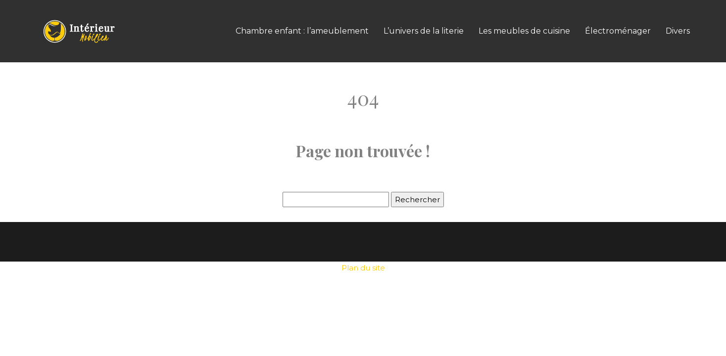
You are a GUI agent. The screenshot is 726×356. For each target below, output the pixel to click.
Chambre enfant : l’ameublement (302, 31)
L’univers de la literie (424, 31)
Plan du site (363, 267)
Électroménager (618, 31)
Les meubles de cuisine (524, 31)
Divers (678, 31)
